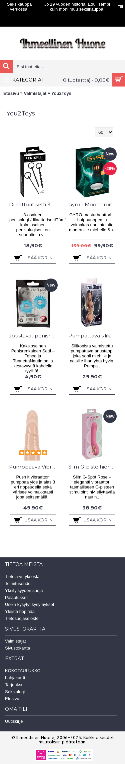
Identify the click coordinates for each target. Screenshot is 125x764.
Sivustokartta (17, 648)
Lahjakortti (15, 677)
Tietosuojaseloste (22, 618)
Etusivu (11, 93)
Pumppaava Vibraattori (34, 467)
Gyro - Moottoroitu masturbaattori (93, 204)
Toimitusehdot (18, 583)
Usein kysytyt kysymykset (29, 604)
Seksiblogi (15, 691)
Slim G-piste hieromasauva (93, 467)
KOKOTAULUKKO (23, 670)
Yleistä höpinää (20, 611)
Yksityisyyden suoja (24, 590)
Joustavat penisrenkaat (34, 335)
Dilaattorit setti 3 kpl (34, 204)
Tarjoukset (15, 684)
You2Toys (61, 93)
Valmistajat (35, 93)
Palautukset (16, 597)
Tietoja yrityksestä (22, 576)
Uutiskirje (14, 721)
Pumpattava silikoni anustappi (93, 335)
